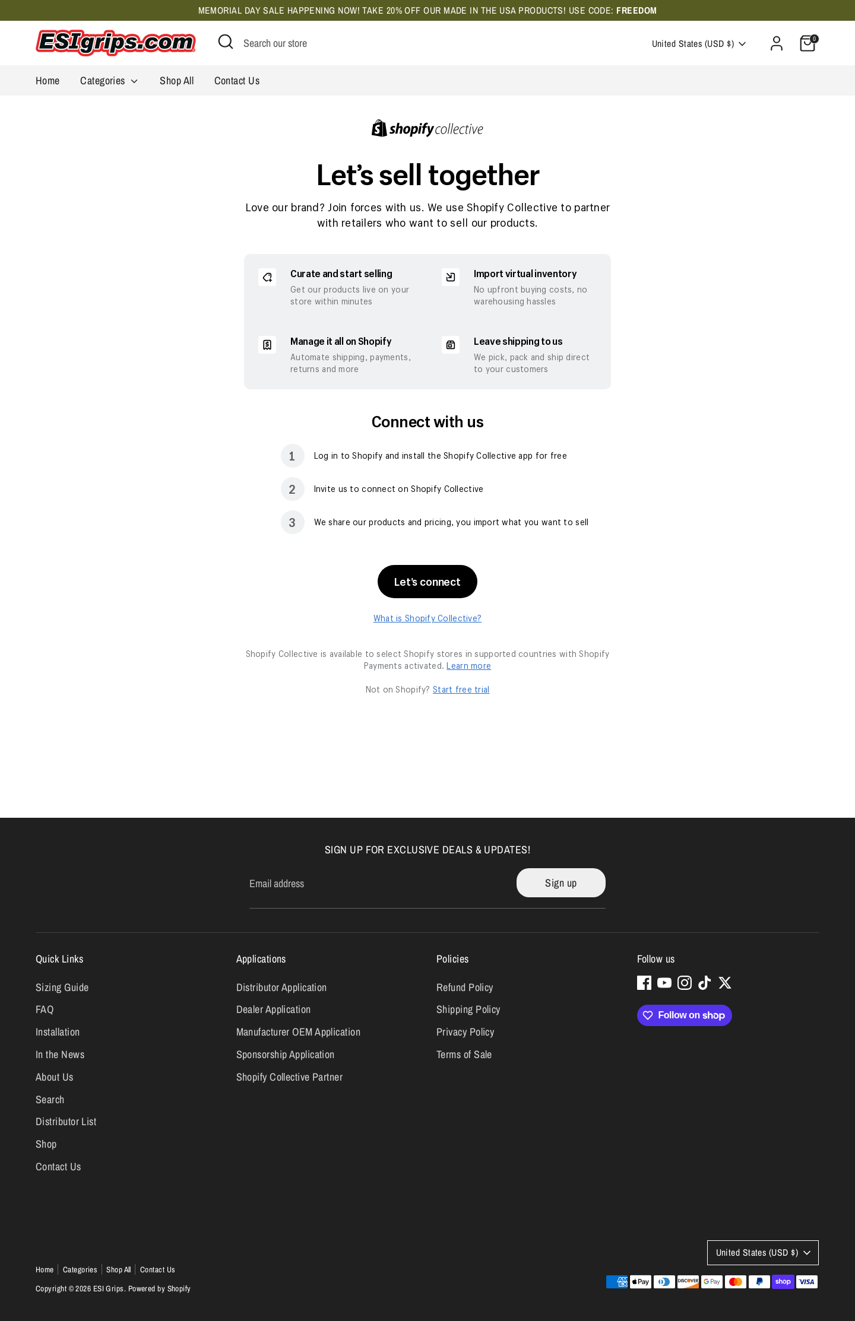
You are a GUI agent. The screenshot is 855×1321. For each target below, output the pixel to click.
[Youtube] (664, 983)
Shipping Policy (468, 1009)
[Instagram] (684, 983)
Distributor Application (281, 987)
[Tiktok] (705, 983)
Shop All (177, 80)
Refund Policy (464, 987)
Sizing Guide (62, 987)
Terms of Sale (464, 1054)
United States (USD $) (693, 43)
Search (50, 1099)
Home (48, 80)
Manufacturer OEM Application (298, 1031)
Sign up (561, 882)
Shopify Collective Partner (289, 1076)
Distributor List (66, 1121)
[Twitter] (725, 983)
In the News (60, 1054)
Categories (110, 80)
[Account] (776, 43)
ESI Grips (108, 1288)
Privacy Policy (465, 1031)
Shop (46, 1143)
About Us (55, 1076)
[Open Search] (226, 41)
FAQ (44, 1009)
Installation (58, 1031)
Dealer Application (273, 1009)
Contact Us (237, 80)
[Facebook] (644, 983)
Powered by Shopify (159, 1288)
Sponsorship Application (285, 1054)
